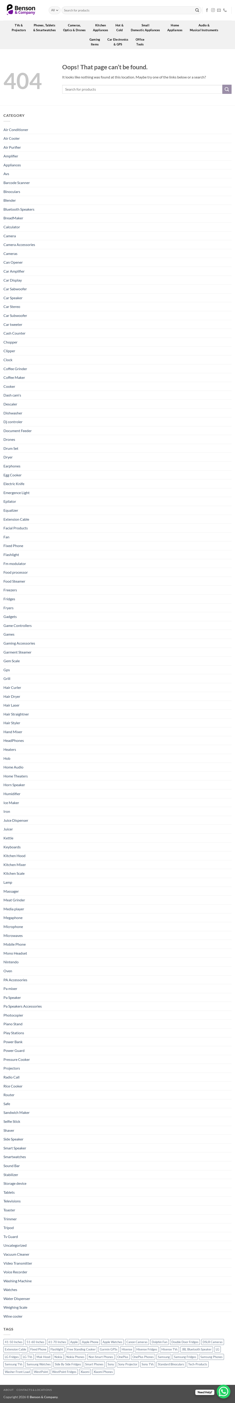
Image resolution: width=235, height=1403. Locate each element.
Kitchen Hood (14, 855)
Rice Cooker (12, 1086)
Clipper (9, 351)
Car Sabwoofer (15, 289)
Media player (13, 909)
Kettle (8, 838)
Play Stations (13, 1033)
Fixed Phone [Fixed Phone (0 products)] (38, 1349)
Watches (10, 1289)
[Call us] (225, 10)
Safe (6, 1103)
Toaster (9, 1210)
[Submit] (197, 10)
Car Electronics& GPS (119, 42)
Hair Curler (12, 687)
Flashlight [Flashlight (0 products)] (56, 1349)
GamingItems (96, 42)
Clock (7, 360)
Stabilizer (10, 1174)
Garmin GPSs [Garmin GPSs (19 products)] (109, 1349)
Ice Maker (11, 802)
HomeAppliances (176, 27)
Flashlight (11, 554)
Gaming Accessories (19, 643)
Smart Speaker (14, 1148)
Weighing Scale (15, 1307)
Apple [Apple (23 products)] (74, 1342)
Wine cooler (12, 1316)
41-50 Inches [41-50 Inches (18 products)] (13, 1342)
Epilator (9, 501)
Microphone (13, 926)
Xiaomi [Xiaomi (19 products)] (85, 1372)
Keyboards (12, 847)
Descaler (10, 404)
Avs (6, 173)
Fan (6, 537)
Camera (9, 236)
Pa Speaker (12, 997)
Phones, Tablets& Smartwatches (46, 27)
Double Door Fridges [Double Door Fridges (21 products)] (185, 1342)
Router (8, 1095)
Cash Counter (14, 333)
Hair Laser (11, 705)
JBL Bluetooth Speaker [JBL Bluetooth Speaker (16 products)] (197, 1349)
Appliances (12, 165)
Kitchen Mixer (14, 864)
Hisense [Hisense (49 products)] (127, 1349)
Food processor (15, 572)
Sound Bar (11, 1165)
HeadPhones (13, 740)
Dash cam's (12, 395)
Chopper (10, 342)
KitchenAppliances (102, 27)
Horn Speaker (14, 785)
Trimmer (10, 1219)
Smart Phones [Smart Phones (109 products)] (94, 1364)
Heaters (9, 749)
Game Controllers (17, 625)
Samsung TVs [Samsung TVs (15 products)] (13, 1364)
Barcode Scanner (16, 182)
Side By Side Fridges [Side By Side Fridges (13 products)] (68, 1364)
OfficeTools (142, 42)
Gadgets (10, 616)
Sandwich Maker (16, 1112)
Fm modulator (14, 563)
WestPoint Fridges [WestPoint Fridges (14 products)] (64, 1372)
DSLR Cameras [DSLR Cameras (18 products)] (213, 1342)
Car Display (12, 280)
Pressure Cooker (16, 1059)
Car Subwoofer (15, 315)
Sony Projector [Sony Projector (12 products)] (127, 1364)
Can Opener (13, 262)
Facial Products (15, 528)
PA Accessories (15, 980)
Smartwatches (14, 1156)
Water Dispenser (16, 1298)
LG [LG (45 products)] (217, 1349)
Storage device (14, 1183)
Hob (6, 758)
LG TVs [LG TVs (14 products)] (27, 1357)
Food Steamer (14, 581)
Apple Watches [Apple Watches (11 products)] (112, 1342)
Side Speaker (13, 1139)
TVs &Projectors (20, 27)
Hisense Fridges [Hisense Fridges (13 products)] (146, 1349)
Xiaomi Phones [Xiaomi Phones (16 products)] (103, 1372)
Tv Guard (10, 1236)
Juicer (8, 829)
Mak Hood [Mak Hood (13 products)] (43, 1357)
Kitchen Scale (14, 873)
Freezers (10, 590)
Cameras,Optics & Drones (76, 27)
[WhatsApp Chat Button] (223, 1391)
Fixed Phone (13, 545)
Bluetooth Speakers (18, 209)
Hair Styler (11, 723)
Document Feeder (17, 430)
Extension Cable (16, 519)
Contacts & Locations (34, 1390)
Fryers (8, 608)
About (8, 1390)
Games (8, 634)
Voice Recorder (15, 1272)
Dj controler (12, 421)
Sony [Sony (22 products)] (111, 1364)
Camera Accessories (19, 244)
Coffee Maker (14, 377)
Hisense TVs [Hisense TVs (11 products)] (169, 1349)
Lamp (7, 882)
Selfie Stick (11, 1121)
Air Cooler (11, 138)
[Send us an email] (219, 10)
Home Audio (13, 767)
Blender (9, 200)
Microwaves (13, 935)
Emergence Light (16, 492)
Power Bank (12, 1042)
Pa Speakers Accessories (22, 1006)
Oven (7, 971)
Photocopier (13, 1015)
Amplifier (10, 156)
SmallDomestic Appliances (147, 27)
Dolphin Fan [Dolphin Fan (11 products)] (159, 1342)
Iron (6, 811)
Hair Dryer (11, 696)
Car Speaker (12, 298)
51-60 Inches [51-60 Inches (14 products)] (35, 1342)
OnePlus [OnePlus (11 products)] (122, 1357)
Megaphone (12, 917)
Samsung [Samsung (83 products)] (164, 1357)
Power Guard (14, 1050)
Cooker (9, 386)
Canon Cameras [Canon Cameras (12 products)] (137, 1342)
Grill (6, 678)
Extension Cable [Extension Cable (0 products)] (15, 1349)
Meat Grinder (14, 900)
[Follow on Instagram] (213, 10)
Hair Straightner (16, 714)
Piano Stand (12, 1024)
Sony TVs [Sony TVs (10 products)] (148, 1364)
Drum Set (10, 448)
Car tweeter (12, 324)
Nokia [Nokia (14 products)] (58, 1357)
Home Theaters (15, 776)
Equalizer (10, 510)
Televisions (12, 1201)
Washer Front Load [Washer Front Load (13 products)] (17, 1372)
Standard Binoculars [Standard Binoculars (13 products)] (171, 1364)
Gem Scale (11, 661)
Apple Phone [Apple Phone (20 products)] (90, 1342)
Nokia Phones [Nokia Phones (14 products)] (75, 1357)
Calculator (11, 227)
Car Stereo (11, 306)
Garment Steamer (17, 652)
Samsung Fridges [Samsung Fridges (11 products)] (185, 1357)
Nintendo (11, 962)
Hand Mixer (12, 731)
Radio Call (11, 1077)
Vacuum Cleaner (16, 1254)
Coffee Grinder (15, 368)
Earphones (11, 466)
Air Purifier (12, 147)
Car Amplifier (14, 271)
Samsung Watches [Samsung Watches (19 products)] (39, 1364)
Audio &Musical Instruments (205, 27)
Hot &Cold (121, 27)
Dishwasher (12, 413)
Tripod (8, 1227)
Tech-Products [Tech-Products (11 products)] (197, 1364)
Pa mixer (10, 988)
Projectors (11, 1068)
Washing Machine (17, 1281)
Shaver (8, 1130)
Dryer (8, 457)
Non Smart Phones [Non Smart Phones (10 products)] (101, 1357)
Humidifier (11, 793)
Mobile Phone (14, 944)
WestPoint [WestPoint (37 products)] (41, 1372)
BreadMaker (13, 218)
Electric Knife (13, 483)
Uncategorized (15, 1245)
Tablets (9, 1192)
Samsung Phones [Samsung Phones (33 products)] (211, 1357)
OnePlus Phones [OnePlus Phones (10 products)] (143, 1357)
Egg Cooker (12, 475)
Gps (6, 670)
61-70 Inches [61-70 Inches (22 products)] (57, 1342)
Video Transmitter (17, 1263)
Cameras (10, 253)
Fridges (9, 599)
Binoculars (11, 191)
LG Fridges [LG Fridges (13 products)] (12, 1357)
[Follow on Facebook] (207, 10)
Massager (11, 891)
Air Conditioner (15, 129)
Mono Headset (15, 953)
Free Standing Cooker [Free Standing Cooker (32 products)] (81, 1349)
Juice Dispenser (15, 820)
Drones (9, 439)
